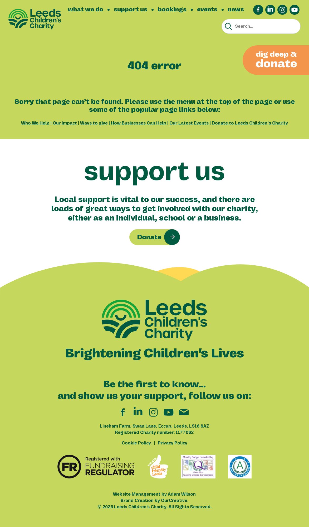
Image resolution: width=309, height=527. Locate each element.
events (207, 9)
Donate (149, 237)
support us (130, 9)
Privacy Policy (172, 443)
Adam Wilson (182, 494)
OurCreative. (174, 500)
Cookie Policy (136, 443)
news (236, 9)
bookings (172, 9)
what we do (85, 9)
